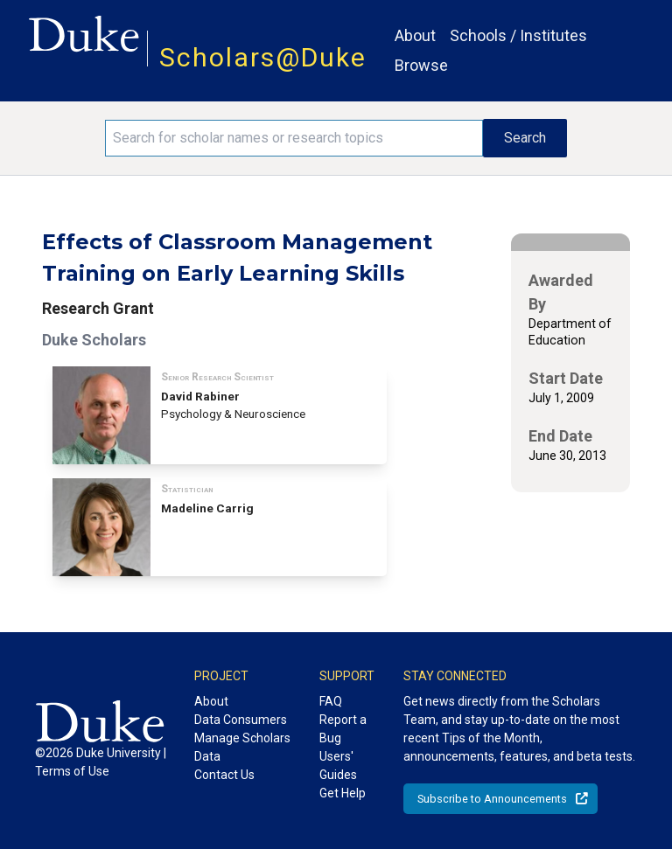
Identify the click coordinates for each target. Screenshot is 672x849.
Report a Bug (343, 729)
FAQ (330, 701)
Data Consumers (240, 720)
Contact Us (224, 775)
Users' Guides (338, 765)
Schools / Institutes (518, 35)
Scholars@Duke (263, 57)
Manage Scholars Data (242, 747)
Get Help (342, 793)
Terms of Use (72, 771)
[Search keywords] (294, 138)
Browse (421, 65)
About (415, 35)
